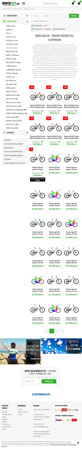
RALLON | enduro (12, 48)
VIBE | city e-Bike (12, 128)
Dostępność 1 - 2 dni (40, 25)
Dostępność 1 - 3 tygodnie (42, 29)
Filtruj (74, 16)
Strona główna (6, 9)
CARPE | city (10, 77)
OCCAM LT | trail (12, 44)
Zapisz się (49, 381)
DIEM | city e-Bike (12, 124)
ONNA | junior (11, 88)
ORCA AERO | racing (13, 62)
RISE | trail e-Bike (12, 99)
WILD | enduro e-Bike (13, 102)
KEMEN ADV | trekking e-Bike (16, 110)
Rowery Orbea (10, 15)
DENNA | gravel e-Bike (14, 121)
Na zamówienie (60, 29)
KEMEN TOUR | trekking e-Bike (17, 113)
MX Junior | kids (11, 84)
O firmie (20, 410)
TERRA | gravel (11, 66)
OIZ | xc (8, 33)
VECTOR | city (11, 80)
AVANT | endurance (12, 55)
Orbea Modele (17, 9)
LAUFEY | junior (11, 91)
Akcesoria (8, 132)
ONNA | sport (10, 26)
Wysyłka (4, 412)
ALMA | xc (9, 29)
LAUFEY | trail (11, 37)
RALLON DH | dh (11, 51)
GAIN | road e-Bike (12, 117)
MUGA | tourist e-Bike (13, 106)
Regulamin (5, 420)
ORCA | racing (11, 59)
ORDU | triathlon (12, 73)
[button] (4, 395)
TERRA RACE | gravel (13, 70)
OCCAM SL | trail (12, 40)
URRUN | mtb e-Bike (13, 95)
